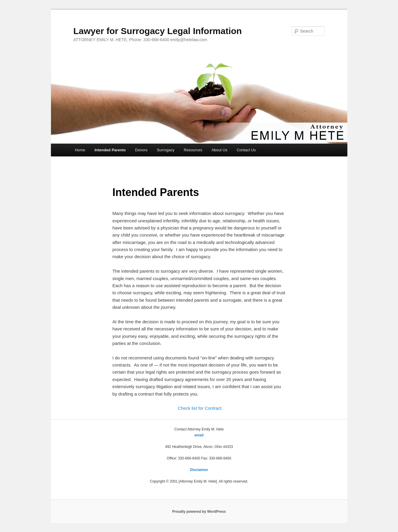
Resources (193, 150)
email (199, 435)
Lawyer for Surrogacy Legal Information (157, 31)
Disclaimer (199, 470)
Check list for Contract (200, 408)
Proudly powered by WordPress (199, 512)
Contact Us (246, 150)
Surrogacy (165, 150)
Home (80, 150)
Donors (141, 150)
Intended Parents (110, 150)
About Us (219, 150)
